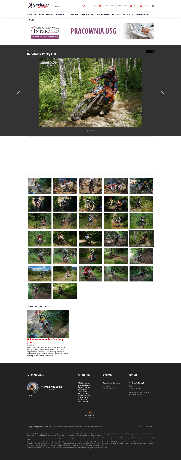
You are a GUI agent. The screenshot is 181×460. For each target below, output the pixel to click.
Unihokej (50, 14)
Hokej (29, 14)
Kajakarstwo (73, 14)
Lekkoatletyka (103, 14)
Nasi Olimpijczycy (119, 6)
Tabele (134, 6)
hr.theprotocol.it (78, 427)
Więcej (32, 20)
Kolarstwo (60, 14)
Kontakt (140, 427)
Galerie (144, 6)
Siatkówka (115, 14)
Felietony (103, 6)
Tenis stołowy (128, 14)
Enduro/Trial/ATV (88, 14)
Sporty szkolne (142, 14)
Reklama (149, 427)
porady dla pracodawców (93, 427)
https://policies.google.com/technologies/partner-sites (76, 434)
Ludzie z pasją (89, 6)
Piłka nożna (39, 14)
